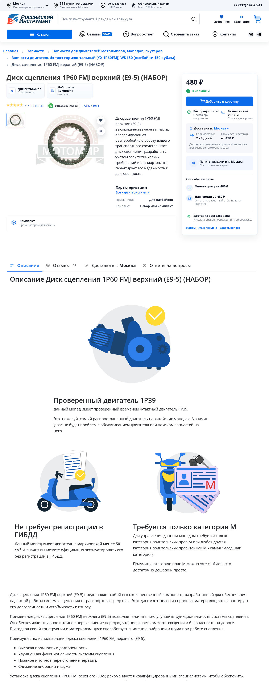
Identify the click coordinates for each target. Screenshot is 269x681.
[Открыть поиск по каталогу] (129, 19)
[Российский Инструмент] (30, 19)
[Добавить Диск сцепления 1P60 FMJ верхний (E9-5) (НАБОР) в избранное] (100, 120)
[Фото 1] (17, 120)
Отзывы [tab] (62, 265)
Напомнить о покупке (201, 228)
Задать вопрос (230, 228)
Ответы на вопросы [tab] (166, 265)
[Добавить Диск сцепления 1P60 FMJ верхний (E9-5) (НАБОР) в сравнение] (100, 131)
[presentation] (61, 266)
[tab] (110, 266)
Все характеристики (133, 192)
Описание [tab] (24, 265)
